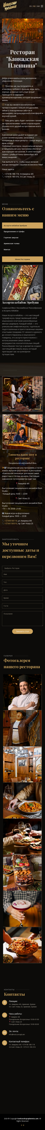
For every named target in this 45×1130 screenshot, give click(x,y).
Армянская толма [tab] (11, 243)
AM (38, 6)
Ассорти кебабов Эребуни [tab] (15, 225)
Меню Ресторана (22, 259)
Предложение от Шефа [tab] (14, 231)
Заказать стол (22, 631)
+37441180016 (11, 523)
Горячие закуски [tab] (11, 237)
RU (34, 6)
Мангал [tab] (7, 249)
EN (30, 6)
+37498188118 (11, 520)
